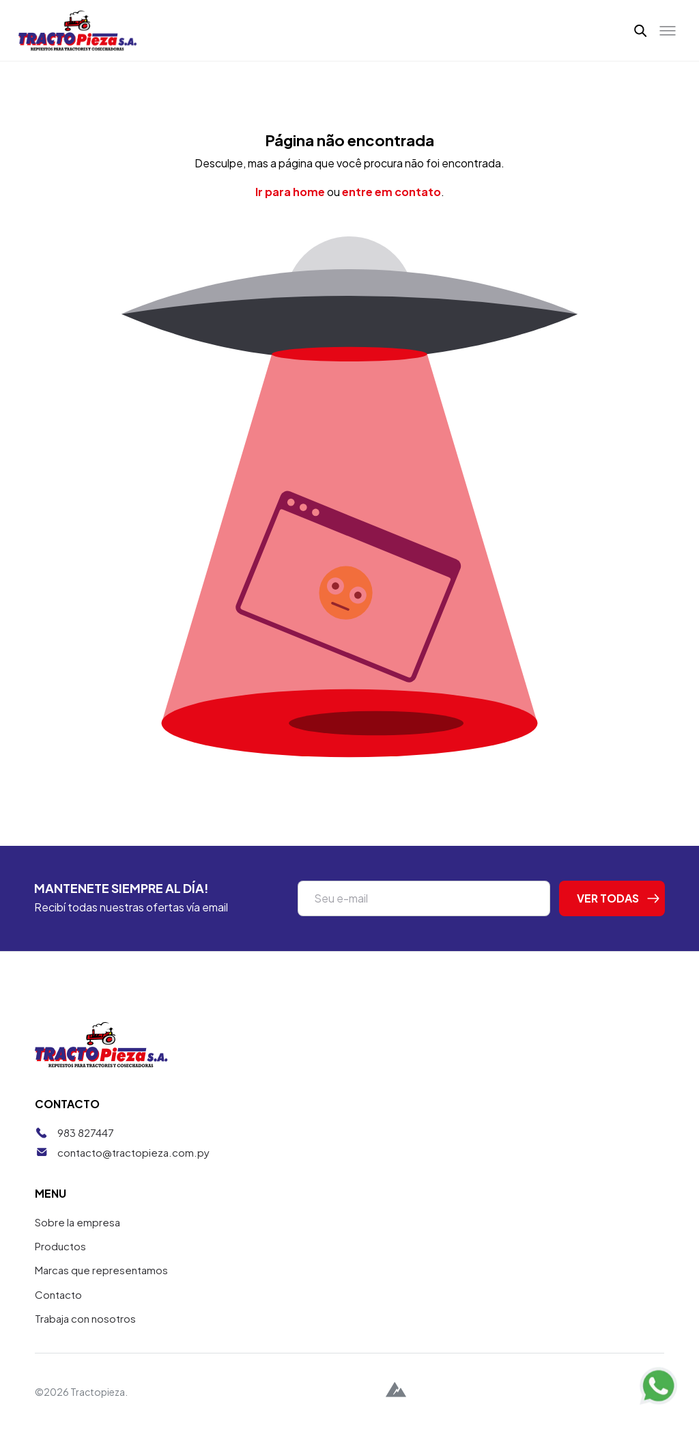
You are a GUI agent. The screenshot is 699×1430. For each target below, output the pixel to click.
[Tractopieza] (78, 30)
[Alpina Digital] (396, 1391)
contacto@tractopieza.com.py (133, 1152)
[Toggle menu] (667, 30)
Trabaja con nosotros (85, 1318)
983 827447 (85, 1132)
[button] (641, 30)
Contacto (58, 1294)
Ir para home (290, 191)
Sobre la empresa (77, 1221)
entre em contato (391, 191)
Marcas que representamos (101, 1269)
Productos (60, 1245)
